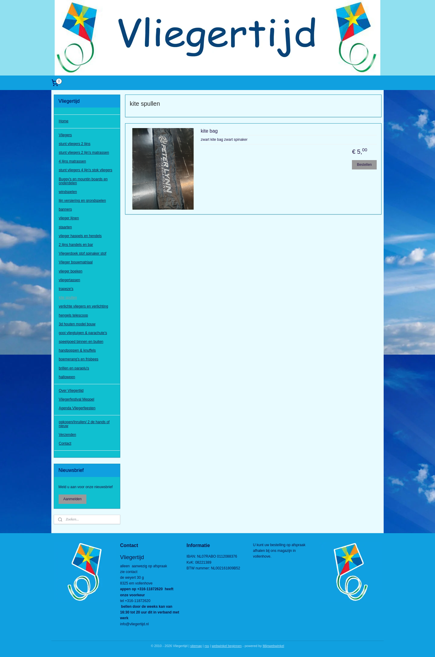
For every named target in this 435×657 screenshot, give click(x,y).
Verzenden (67, 435)
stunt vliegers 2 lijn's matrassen (84, 152)
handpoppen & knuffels (77, 350)
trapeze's (66, 289)
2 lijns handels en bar (76, 245)
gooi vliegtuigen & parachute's (83, 333)
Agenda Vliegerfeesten (77, 408)
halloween (67, 377)
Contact (65, 443)
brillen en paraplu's (74, 368)
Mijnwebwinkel (273, 646)
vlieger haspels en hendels (80, 236)
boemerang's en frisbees (78, 359)
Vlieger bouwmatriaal (76, 262)
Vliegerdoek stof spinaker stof (82, 253)
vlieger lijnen (69, 218)
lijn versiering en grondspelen (82, 200)
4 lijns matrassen (72, 161)
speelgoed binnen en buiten (81, 342)
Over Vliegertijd (71, 390)
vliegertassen (69, 280)
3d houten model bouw (77, 324)
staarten (65, 227)
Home (64, 121)
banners (65, 209)
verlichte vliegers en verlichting (83, 306)
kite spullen (68, 297)
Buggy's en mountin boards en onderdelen (83, 181)
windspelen (68, 192)
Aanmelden (72, 499)
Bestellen (364, 165)
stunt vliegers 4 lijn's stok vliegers (85, 170)
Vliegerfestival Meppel (76, 399)
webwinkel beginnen (227, 646)
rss (207, 646)
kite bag (209, 131)
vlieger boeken (70, 271)
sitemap (196, 646)
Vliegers (65, 135)
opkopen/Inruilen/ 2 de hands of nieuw (84, 424)
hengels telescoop (73, 315)
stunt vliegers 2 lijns (75, 144)
